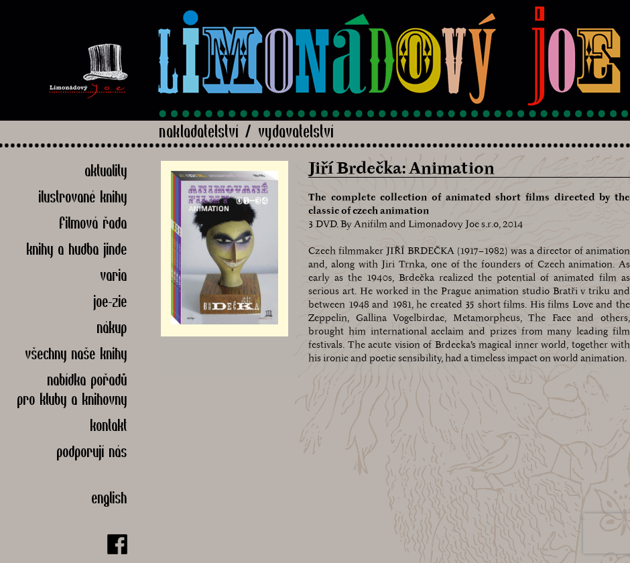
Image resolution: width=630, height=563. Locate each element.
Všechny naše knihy (76, 353)
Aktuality (106, 170)
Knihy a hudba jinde (77, 249)
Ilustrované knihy (83, 196)
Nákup (112, 327)
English (109, 497)
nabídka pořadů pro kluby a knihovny (72, 389)
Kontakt (108, 425)
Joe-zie (110, 301)
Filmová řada (93, 223)
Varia (114, 275)
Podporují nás (92, 451)
